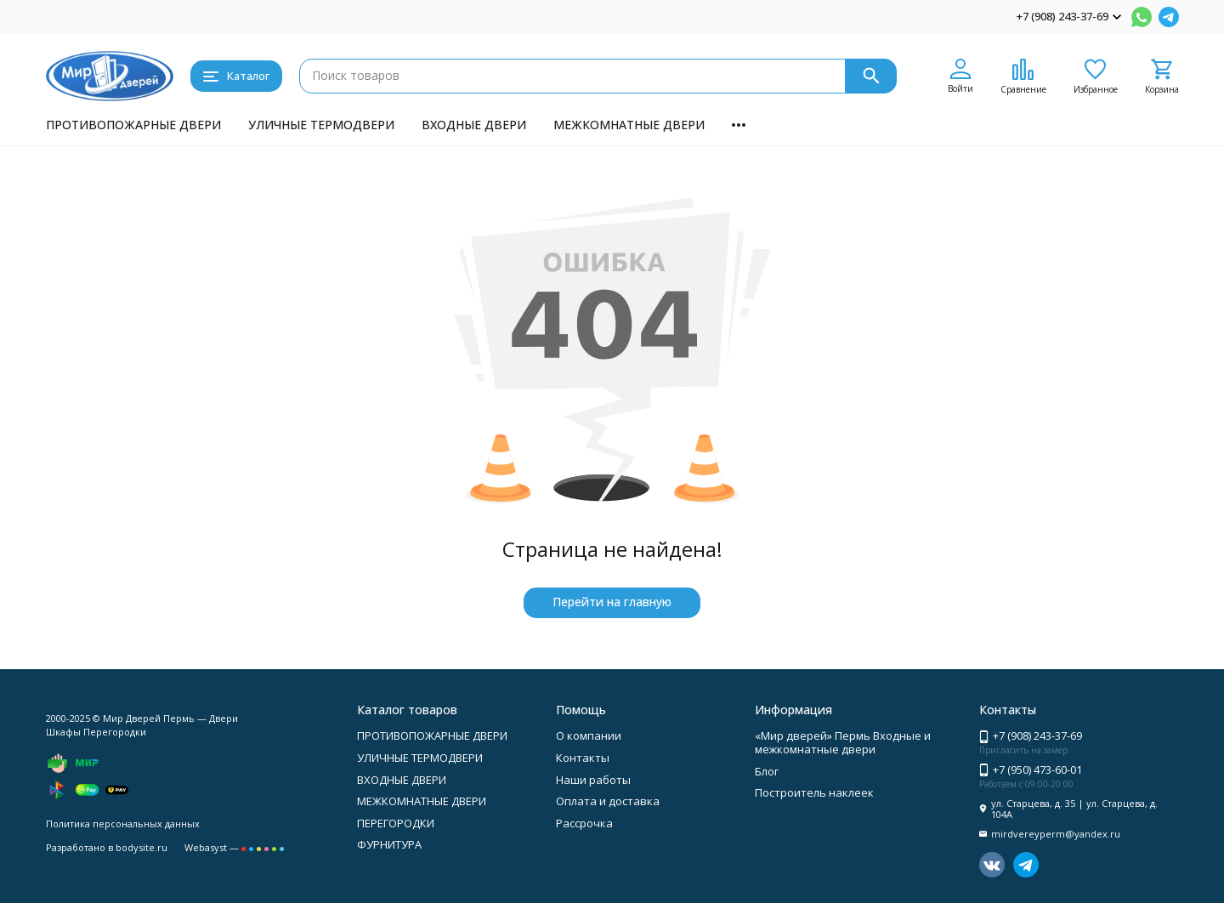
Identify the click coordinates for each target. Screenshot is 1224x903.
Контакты (582, 757)
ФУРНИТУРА (389, 844)
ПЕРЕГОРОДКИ (395, 823)
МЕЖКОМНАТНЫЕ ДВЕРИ (629, 125)
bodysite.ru (141, 847)
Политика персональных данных (123, 823)
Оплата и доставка (608, 801)
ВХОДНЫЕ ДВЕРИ (474, 125)
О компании (588, 735)
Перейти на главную (612, 601)
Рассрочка (584, 823)
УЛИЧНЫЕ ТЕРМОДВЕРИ (321, 125)
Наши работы (593, 779)
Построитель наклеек (814, 792)
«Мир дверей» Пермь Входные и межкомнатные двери (843, 742)
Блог (767, 771)
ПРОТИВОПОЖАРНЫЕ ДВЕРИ (133, 125)
